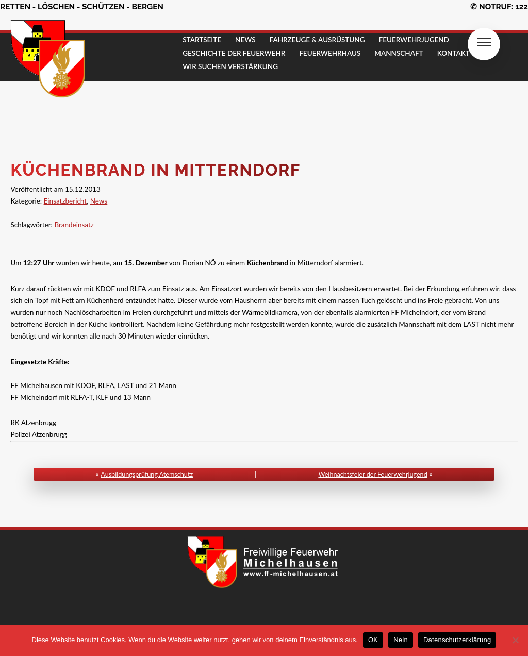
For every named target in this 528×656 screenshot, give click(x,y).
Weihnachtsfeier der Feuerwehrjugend (372, 474)
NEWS (245, 40)
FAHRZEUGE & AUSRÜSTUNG (317, 40)
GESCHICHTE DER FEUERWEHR (234, 53)
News (99, 201)
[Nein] (515, 640)
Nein (400, 640)
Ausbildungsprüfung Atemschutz (147, 474)
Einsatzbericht (65, 201)
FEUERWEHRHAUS (329, 53)
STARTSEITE (202, 40)
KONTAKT (453, 53)
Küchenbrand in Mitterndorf (155, 169)
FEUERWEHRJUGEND (414, 40)
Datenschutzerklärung (457, 640)
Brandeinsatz (74, 225)
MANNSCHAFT (398, 53)
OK (373, 640)
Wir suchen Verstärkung (230, 66)
